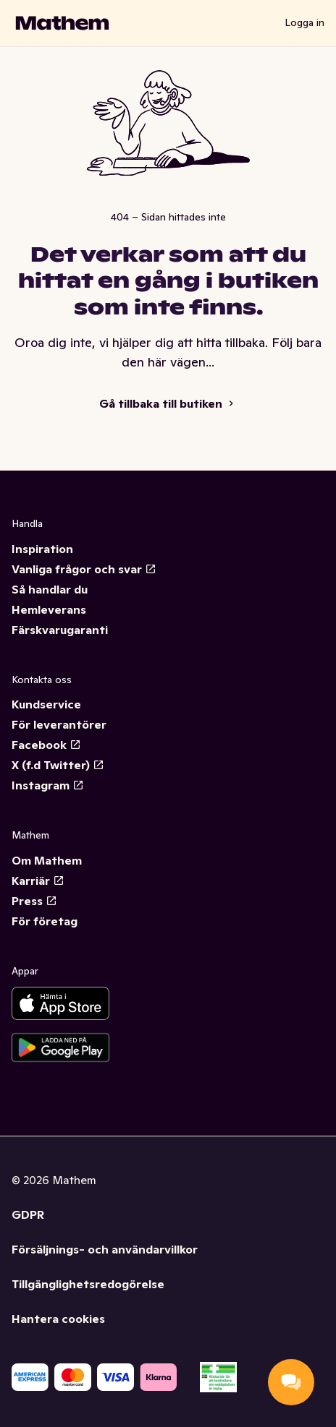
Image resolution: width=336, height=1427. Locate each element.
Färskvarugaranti (60, 629)
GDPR (28, 1214)
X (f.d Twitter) (58, 765)
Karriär (38, 880)
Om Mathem (47, 860)
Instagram (48, 785)
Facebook (46, 744)
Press (34, 901)
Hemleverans (49, 609)
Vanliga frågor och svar (84, 569)
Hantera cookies (58, 1318)
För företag (44, 921)
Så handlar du (50, 589)
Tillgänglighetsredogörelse (88, 1284)
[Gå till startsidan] (62, 23)
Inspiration (42, 548)
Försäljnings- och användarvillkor (105, 1249)
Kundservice (46, 704)
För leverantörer (59, 724)
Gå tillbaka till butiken (168, 403)
